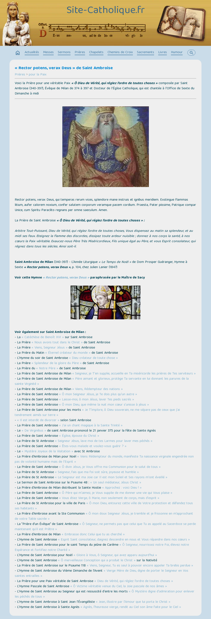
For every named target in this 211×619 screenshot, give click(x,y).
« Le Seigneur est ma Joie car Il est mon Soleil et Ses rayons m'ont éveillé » (110, 478)
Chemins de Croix (120, 53)
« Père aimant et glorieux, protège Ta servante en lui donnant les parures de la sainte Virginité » (102, 381)
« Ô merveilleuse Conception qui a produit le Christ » (96, 561)
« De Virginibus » (34, 431)
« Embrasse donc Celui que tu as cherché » (93, 535)
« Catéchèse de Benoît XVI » (43, 337)
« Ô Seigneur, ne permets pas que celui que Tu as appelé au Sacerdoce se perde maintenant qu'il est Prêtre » (105, 527)
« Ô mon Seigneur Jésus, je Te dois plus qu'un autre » (98, 395)
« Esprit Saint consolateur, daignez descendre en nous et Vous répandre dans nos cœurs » (124, 540)
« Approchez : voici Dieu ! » (122, 488)
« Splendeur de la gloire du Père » (57, 363)
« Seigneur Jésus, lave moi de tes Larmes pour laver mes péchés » (103, 441)
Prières (80, 53)
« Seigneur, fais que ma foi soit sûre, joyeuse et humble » (97, 472)
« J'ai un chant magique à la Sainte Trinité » (90, 426)
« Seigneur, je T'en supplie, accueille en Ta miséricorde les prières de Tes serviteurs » (134, 374)
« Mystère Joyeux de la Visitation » (47, 452)
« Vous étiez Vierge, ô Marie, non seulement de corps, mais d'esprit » (109, 498)
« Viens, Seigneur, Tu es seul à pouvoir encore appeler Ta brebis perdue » (140, 566)
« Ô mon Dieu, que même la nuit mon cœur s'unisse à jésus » (104, 405)
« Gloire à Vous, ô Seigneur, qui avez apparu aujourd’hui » (115, 555)
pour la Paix (38, 75)
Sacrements (145, 53)
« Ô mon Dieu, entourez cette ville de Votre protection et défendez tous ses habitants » (104, 506)
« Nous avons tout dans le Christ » (57, 343)
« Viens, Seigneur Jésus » (50, 348)
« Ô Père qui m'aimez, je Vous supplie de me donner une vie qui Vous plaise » (115, 493)
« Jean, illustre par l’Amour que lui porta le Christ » (133, 602)
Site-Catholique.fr (105, 11)
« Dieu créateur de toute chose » (93, 358)
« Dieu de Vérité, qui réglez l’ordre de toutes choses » (133, 581)
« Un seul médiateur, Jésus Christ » (115, 483)
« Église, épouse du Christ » (79, 436)
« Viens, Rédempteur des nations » (97, 389)
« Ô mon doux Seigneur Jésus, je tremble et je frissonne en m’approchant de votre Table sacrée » (104, 516)
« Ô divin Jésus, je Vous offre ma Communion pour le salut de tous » (110, 467)
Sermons (64, 53)
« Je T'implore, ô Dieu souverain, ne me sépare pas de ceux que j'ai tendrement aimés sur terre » (97, 412)
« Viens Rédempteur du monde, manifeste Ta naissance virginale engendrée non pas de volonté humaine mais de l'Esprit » (104, 459)
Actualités (32, 53)
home (18, 53)
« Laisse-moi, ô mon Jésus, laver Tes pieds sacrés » (96, 400)
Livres (162, 53)
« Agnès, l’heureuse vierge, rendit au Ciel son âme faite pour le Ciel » (131, 607)
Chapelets (96, 53)
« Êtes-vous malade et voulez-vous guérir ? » (92, 446)
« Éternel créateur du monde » (67, 353)
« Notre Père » (47, 369)
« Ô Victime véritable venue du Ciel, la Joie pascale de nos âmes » (118, 587)
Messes (48, 53)
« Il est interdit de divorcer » (38, 420)
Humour (177, 53)
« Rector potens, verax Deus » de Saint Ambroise (64, 68)
